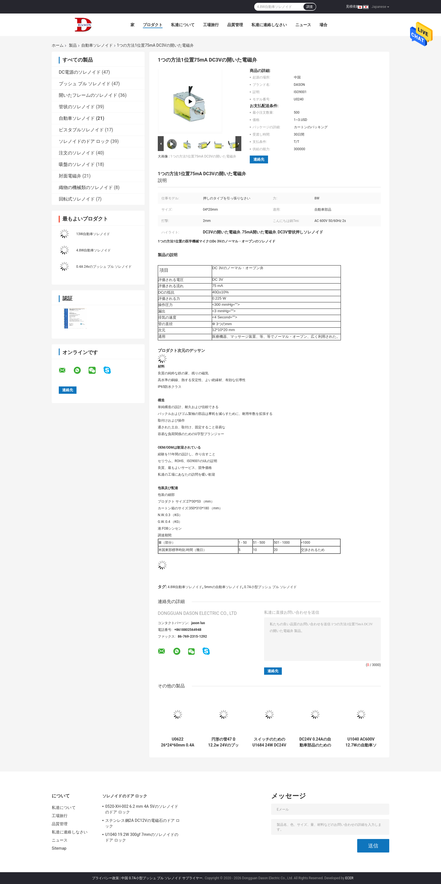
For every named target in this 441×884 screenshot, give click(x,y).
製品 (73, 45)
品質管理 (235, 25)
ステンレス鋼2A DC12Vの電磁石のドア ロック (142, 823)
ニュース (303, 25)
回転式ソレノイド (77, 199)
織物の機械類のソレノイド (86, 187)
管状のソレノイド (77, 106)
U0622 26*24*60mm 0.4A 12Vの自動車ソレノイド (177, 742)
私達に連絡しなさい (269, 25)
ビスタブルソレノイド (81, 129)
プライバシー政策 (105, 878)
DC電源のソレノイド (80, 72)
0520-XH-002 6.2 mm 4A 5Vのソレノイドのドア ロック (141, 809)
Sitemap (59, 848)
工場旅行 (211, 25)
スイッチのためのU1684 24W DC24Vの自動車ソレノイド (269, 742)
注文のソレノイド (77, 153)
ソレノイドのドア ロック (84, 141)
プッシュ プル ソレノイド (85, 83)
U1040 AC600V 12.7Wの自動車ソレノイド (360, 742)
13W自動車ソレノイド (93, 234)
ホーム (58, 45)
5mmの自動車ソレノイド (223, 587)
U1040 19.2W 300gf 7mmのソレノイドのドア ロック (141, 837)
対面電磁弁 (70, 176)
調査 (309, 7)
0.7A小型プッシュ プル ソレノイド (270, 587)
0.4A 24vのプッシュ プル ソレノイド (104, 267)
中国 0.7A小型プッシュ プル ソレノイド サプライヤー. (162, 878)
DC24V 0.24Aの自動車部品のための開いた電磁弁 (315, 742)
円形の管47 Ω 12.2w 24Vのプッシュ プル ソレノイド (223, 742)
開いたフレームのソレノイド (88, 95)
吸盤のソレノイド (77, 164)
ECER (349, 878)
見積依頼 (352, 6)
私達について (183, 25)
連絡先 (258, 159)
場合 (323, 25)
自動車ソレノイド (97, 45)
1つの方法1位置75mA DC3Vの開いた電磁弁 (203, 156)
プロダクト (153, 25)
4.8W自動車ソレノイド (93, 250)
